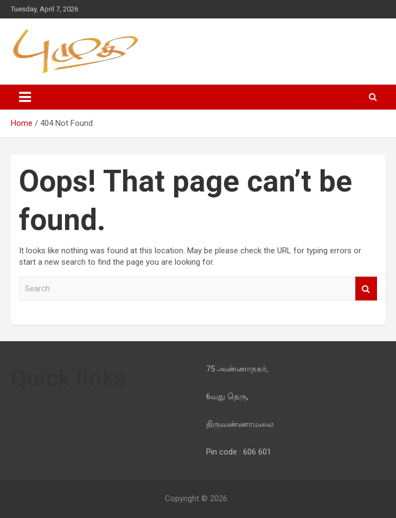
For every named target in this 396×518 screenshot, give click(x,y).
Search (366, 289)
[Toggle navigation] (25, 97)
